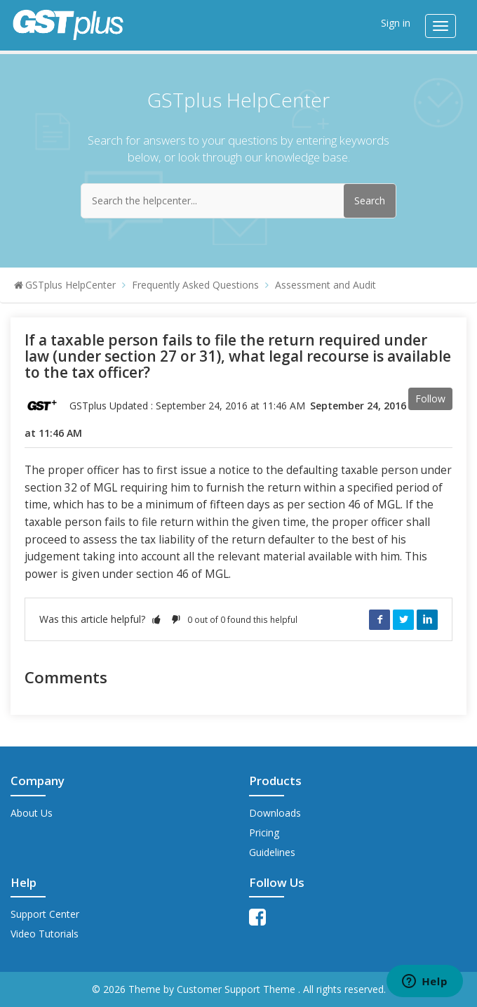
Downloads (275, 813)
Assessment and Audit (325, 284)
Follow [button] (430, 398)
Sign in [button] (395, 22)
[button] (156, 619)
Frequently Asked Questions (195, 284)
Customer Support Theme (237, 989)
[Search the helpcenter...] (238, 200)
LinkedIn (427, 619)
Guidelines (272, 852)
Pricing (264, 832)
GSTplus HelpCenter (70, 284)
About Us (32, 813)
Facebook (379, 619)
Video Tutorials (45, 933)
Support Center (45, 914)
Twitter (403, 619)
